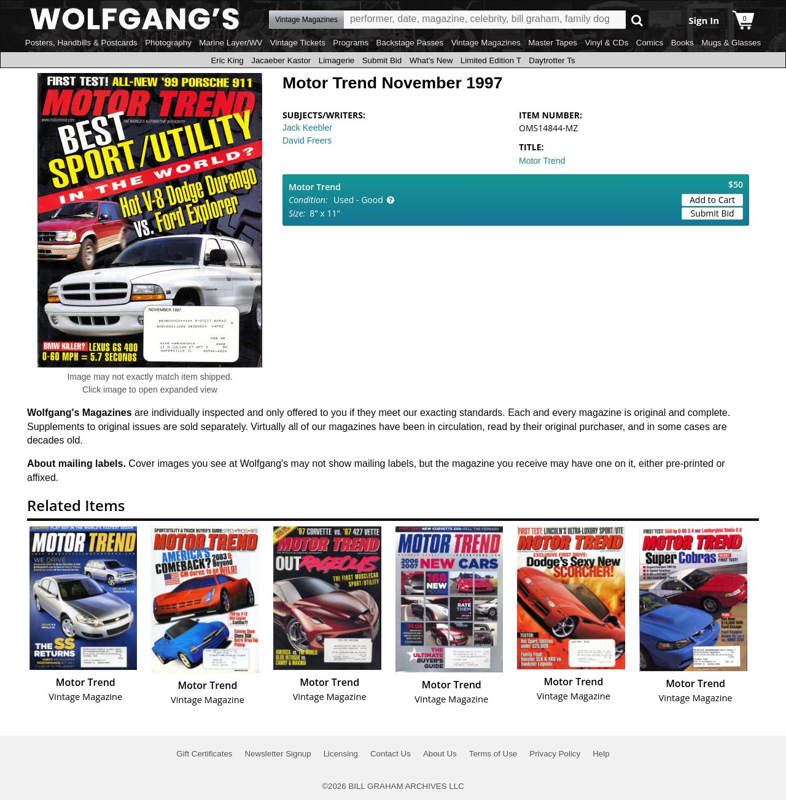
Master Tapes (552, 42)
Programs (350, 42)
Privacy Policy (554, 753)
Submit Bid (382, 60)
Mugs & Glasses (731, 42)
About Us (440, 753)
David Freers (307, 140)
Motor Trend (542, 161)
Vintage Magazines (486, 42)
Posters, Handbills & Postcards (81, 42)
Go (637, 19)
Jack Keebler (307, 128)
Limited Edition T (491, 60)
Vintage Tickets (297, 42)
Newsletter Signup (277, 753)
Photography (168, 42)
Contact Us (390, 753)
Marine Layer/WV (230, 42)
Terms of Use (493, 753)
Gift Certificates (204, 753)
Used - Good (358, 200)
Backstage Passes (410, 42)
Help (601, 753)
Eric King (227, 60)
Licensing (341, 753)
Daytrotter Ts (552, 60)
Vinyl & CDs (606, 42)
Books (682, 42)
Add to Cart (712, 200)
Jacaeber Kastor (281, 60)
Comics (649, 42)
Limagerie (337, 60)
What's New (431, 60)
